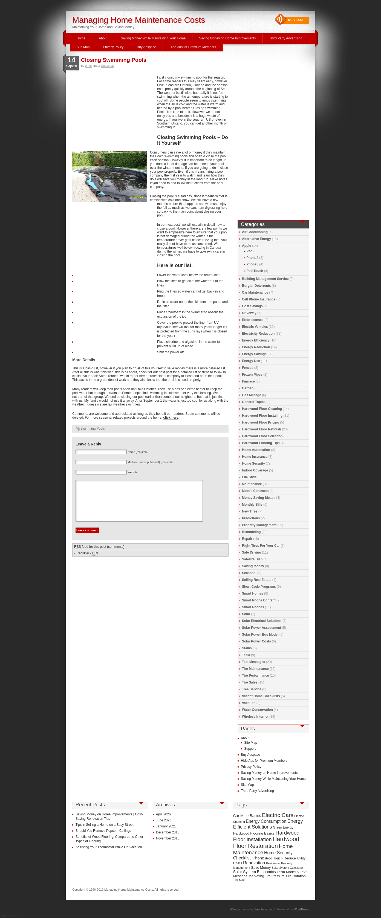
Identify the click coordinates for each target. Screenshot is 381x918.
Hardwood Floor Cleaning (262, 409)
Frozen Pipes (252, 375)
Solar (246, 614)
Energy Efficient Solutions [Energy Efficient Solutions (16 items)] (268, 824)
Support (250, 749)
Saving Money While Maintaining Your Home (153, 38)
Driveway (249, 313)
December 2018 (167, 832)
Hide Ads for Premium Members (192, 47)
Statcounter (8, 916)
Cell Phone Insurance (258, 299)
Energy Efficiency (256, 340)
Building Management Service (265, 279)
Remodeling (251, 532)
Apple (246, 246)
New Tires (249, 511)
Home (81, 38)
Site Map (83, 47)
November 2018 (167, 838)
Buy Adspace (146, 47)
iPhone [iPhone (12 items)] (258, 858)
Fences (247, 368)
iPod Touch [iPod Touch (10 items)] (274, 858)
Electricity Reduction (258, 333)
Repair (247, 539)
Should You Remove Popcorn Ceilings (103, 831)
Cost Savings (252, 306)
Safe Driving (251, 552)
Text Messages (253, 662)
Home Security (253, 463)
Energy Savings (254, 354)
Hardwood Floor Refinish (261, 429)
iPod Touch (254, 271)
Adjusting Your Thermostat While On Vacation (109, 847)
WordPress (301, 909)
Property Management (259, 525)
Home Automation (256, 450)
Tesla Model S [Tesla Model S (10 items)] (288, 872)
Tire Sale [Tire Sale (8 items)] (238, 879)
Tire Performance (255, 675)
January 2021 (166, 826)
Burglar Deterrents (256, 286)
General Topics (253, 402)
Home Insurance (254, 457)
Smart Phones (253, 607)
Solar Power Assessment (261, 628)
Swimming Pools (92, 428)
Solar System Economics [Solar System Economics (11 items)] (254, 872)
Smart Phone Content (259, 600)
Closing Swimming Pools (113, 60)
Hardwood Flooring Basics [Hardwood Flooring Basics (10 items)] (254, 833)
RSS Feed (295, 20)
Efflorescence (253, 320)
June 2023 (163, 820)
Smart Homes (252, 593)
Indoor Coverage (255, 470)
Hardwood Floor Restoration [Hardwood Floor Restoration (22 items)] (266, 842)
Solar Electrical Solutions (262, 621)
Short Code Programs (259, 587)
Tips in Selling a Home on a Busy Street (105, 825)
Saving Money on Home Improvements (227, 38)
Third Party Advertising (285, 38)
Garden (247, 388)
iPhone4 (252, 258)
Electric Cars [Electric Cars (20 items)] (277, 815)
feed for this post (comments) (99, 555)
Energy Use (251, 361)
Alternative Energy (256, 239)
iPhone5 (252, 264)
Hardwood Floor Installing (262, 416)
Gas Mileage (251, 395)
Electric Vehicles (255, 327)
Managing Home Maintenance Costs (138, 19)
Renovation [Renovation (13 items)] (254, 863)
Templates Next (264, 909)
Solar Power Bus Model (260, 634)
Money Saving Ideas (257, 498)
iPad (249, 251)
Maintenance (252, 484)
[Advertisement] (113, 112)
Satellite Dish (252, 559)
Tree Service (251, 689)
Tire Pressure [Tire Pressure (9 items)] (274, 876)
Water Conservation (257, 710)
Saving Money (253, 566)
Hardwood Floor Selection (262, 436)
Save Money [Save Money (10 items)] (261, 867)
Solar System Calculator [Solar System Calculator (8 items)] (287, 867)
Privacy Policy (113, 47)
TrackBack (87, 562)
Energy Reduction (256, 347)
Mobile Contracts (255, 491)
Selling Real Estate (256, 580)
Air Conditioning (255, 232)
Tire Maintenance (255, 669)
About (103, 38)
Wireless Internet (255, 717)
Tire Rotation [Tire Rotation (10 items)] (295, 876)
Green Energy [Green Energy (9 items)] (283, 827)
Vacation (248, 703)
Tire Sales (249, 682)
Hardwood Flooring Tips (261, 443)
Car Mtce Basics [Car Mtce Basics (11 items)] (247, 815)
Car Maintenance (255, 292)
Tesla (246, 655)
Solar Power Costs (256, 641)
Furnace (248, 381)
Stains (247, 648)
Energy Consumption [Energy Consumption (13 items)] (266, 821)
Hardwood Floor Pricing (260, 422)
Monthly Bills (252, 504)
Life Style (249, 477)
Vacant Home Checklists (261, 696)
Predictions (251, 518)
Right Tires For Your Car (261, 546)
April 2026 (163, 814)
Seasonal (107, 65)
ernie (88, 65)
